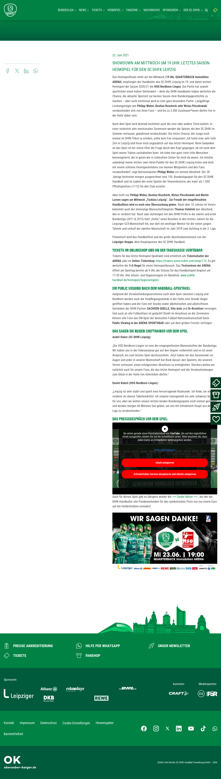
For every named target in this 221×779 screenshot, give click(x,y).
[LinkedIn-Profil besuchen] (179, 728)
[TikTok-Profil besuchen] (203, 728)
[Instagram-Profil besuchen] (156, 728)
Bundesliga (66, 10)
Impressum (27, 723)
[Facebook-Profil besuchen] (144, 728)
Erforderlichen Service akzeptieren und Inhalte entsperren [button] (165, 474)
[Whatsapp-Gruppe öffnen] (215, 728)
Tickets (97, 10)
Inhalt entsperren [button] (165, 462)
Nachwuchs (152, 10)
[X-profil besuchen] (167, 728)
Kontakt (9, 723)
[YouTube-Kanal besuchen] (191, 728)
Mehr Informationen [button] (164, 449)
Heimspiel (114, 10)
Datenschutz (48, 723)
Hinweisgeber (105, 723)
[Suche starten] (207, 10)
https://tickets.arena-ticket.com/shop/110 (181, 261)
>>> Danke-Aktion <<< (185, 497)
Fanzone (132, 10)
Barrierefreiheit (13, 734)
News (82, 10)
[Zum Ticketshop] (15, 656)
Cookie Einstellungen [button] (76, 723)
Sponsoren (170, 10)
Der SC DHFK (191, 10)
